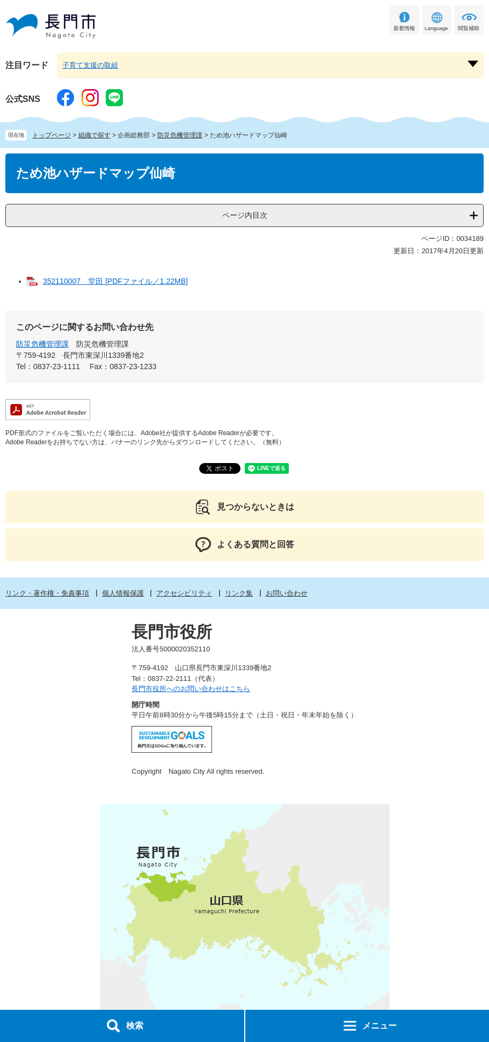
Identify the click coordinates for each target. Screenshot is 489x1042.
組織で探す (94, 135)
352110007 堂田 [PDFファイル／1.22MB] (115, 281)
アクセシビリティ (184, 593)
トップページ (51, 135)
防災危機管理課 (179, 135)
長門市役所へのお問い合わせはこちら (191, 689)
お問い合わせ (287, 593)
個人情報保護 (123, 593)
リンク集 (239, 593)
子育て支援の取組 (90, 65)
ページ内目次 (244, 215)
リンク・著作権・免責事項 (47, 593)
